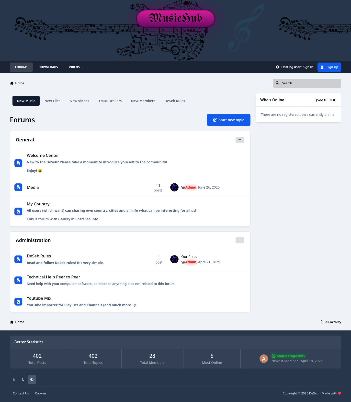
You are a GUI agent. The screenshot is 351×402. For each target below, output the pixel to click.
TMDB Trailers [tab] (110, 100)
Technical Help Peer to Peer (53, 277)
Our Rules (189, 256)
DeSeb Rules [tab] (175, 100)
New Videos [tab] (79, 100)
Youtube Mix (39, 298)
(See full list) (326, 100)
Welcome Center (43, 155)
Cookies (40, 393)
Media (33, 187)
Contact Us (21, 393)
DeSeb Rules (39, 256)
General (25, 139)
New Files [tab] (52, 100)
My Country (38, 204)
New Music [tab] (26, 100)
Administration (33, 240)
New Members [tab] (143, 100)
